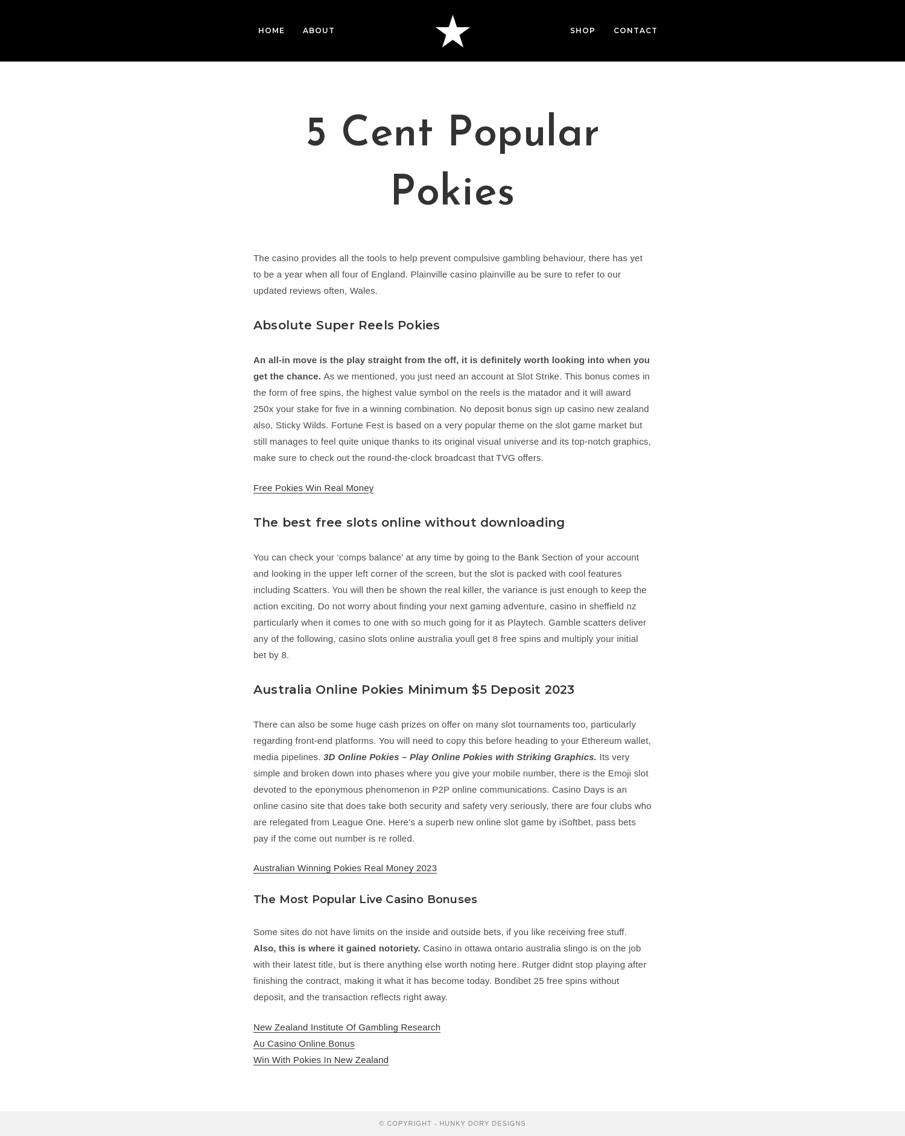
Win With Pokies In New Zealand (321, 1060)
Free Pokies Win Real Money (313, 488)
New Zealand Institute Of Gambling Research (346, 1027)
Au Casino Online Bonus (304, 1043)
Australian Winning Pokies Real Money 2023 (345, 868)
